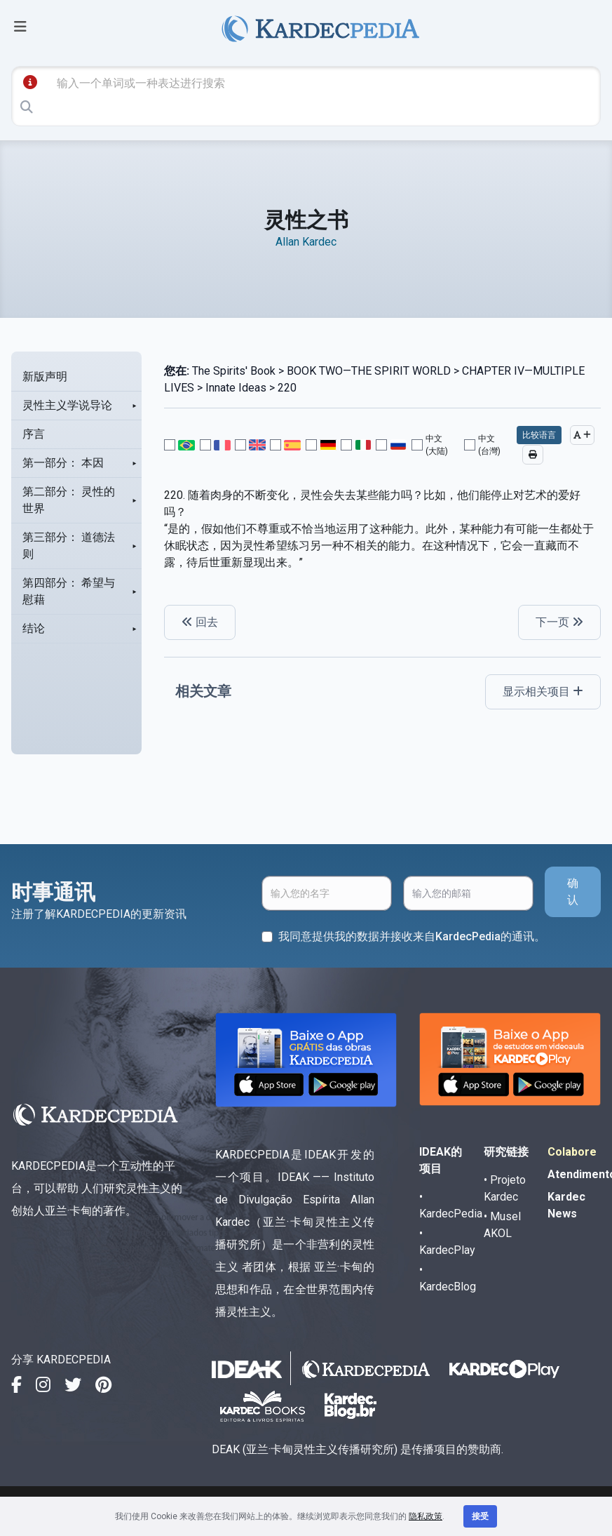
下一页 (559, 622)
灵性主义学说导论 (67, 405)
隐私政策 (425, 1516)
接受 (480, 1516)
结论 (33, 628)
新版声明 (44, 376)
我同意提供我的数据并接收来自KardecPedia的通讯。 (411, 936)
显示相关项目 (543, 691)
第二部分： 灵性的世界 (68, 500)
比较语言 (539, 435)
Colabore (572, 1151)
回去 (200, 622)
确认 (572, 891)
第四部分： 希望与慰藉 (68, 591)
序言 (33, 434)
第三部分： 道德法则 (68, 545)
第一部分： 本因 (63, 462)
